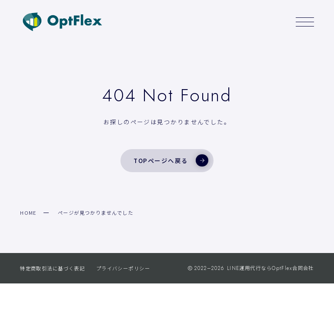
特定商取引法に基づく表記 (52, 268)
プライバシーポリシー (123, 268)
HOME (28, 212)
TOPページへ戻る (171, 160)
